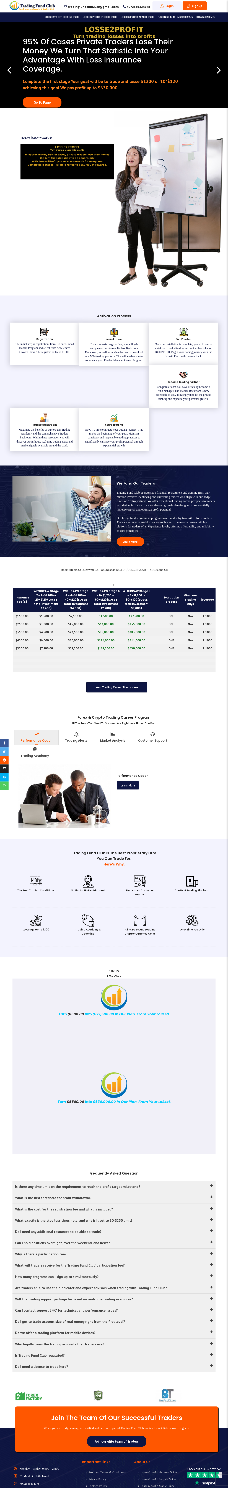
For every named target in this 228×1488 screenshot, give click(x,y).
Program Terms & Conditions (107, 1437)
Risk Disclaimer (98, 1457)
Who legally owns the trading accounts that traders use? (114, 1308)
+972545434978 (138, 7)
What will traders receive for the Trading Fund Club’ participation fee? (114, 1229)
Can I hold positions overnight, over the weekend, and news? (114, 1206)
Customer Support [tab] (153, 699)
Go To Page (42, 102)
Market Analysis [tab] (113, 699)
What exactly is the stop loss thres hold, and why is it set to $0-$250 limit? (114, 1183)
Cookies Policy (98, 1451)
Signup (197, 6)
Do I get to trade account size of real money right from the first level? (114, 1285)
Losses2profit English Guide (100, 17)
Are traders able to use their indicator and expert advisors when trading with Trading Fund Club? (114, 1251)
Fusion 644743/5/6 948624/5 (175, 17)
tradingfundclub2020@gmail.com (93, 7)
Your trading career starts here (117, 649)
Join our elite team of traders (117, 1406)
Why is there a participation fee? (114, 1217)
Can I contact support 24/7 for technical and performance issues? (114, 1274)
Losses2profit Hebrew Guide (62, 17)
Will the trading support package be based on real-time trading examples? (114, 1263)
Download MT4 (206, 17)
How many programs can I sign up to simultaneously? (114, 1240)
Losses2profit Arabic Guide (137, 17)
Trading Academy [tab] (35, 714)
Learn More (130, 503)
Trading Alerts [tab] (76, 699)
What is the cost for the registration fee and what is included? (114, 1172)
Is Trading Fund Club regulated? (114, 1319)
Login (170, 6)
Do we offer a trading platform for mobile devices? (114, 1297)
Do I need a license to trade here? (114, 1331)
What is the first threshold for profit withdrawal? (114, 1161)
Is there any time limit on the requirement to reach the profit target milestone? (114, 1149)
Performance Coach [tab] (36, 699)
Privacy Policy (97, 1444)
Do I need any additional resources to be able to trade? (114, 1195)
